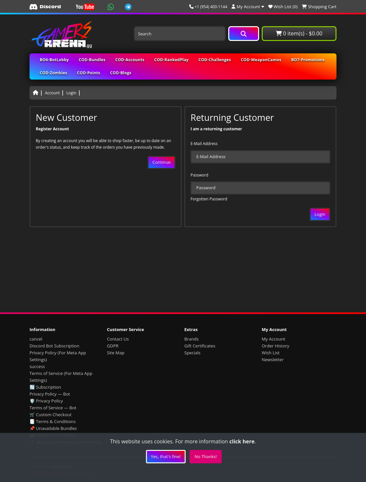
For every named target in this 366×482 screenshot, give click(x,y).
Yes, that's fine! (166, 456)
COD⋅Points (88, 73)
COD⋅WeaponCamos (261, 60)
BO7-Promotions (308, 60)
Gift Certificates (199, 346)
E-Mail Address (204, 143)
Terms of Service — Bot (53, 408)
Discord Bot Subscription (54, 346)
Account (52, 93)
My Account (273, 339)
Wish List (271, 353)
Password (199, 175)
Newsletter (273, 359)
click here (241, 441)
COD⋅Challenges (214, 60)
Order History (275, 346)
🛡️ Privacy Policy (46, 401)
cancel (36, 339)
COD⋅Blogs (121, 73)
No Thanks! (205, 456)
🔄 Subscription (45, 387)
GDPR (112, 346)
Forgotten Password (209, 199)
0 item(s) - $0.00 (299, 33)
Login (71, 93)
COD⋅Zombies (53, 73)
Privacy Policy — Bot (50, 394)
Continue (161, 162)
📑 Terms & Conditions (53, 421)
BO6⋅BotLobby (54, 60)
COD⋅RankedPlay (171, 60)
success (37, 366)
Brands (191, 339)
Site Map (115, 353)
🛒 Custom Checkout (50, 414)
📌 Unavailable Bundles (53, 428)
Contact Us (118, 339)
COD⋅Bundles (92, 60)
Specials (192, 353)
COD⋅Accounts (130, 60)
